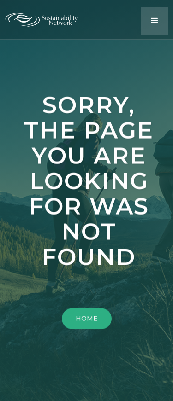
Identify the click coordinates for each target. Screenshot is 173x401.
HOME (87, 320)
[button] (154, 21)
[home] (46, 17)
